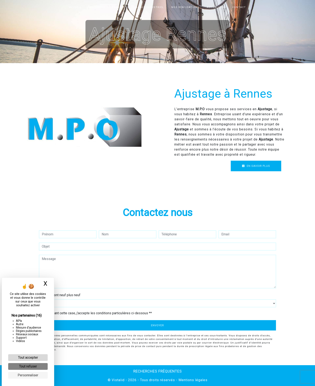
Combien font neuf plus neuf (59, 295)
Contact (239, 7)
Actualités (216, 7)
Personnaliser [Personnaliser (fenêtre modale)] (28, 375)
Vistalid (118, 380)
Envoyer (157, 325)
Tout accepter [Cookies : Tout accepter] (28, 357)
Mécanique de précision (108, 7)
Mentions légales (192, 380)
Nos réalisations (185, 7)
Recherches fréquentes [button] (157, 371)
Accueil (75, 7)
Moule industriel (149, 7)
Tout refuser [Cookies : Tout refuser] (28, 366)
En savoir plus (256, 165)
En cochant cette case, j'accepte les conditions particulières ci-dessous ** (97, 313)
